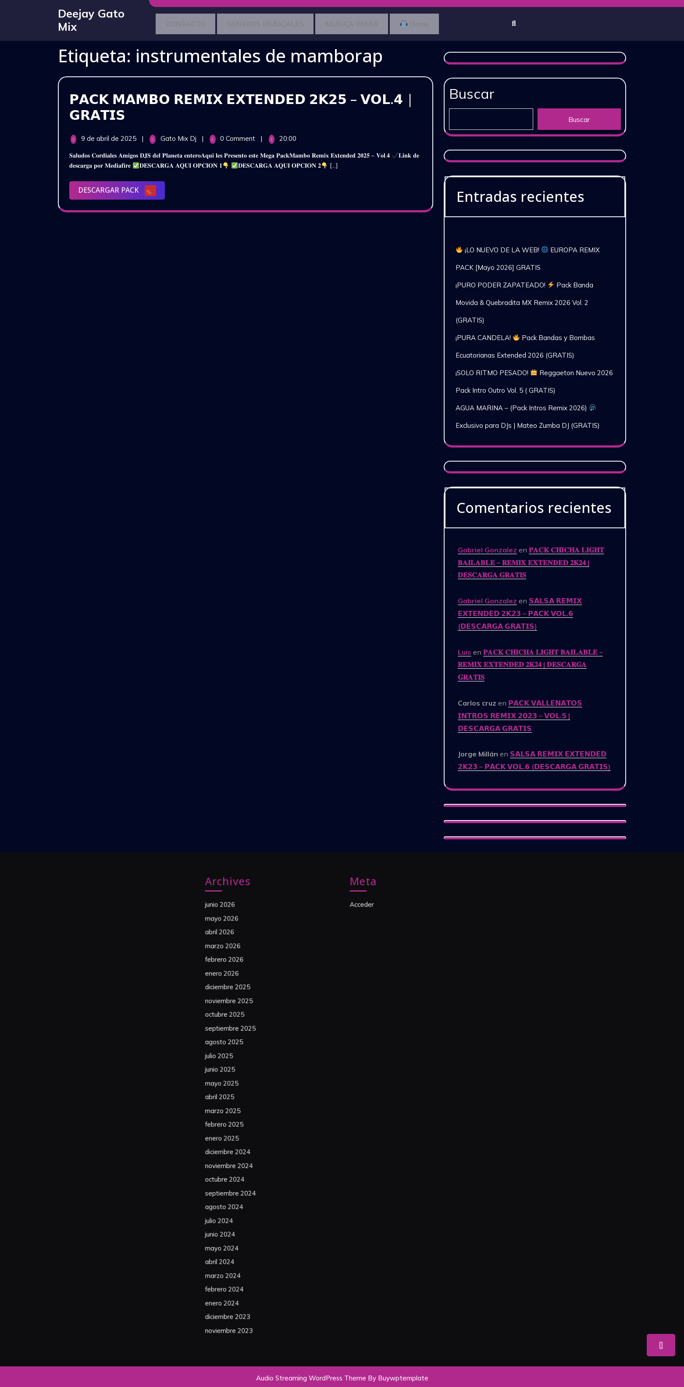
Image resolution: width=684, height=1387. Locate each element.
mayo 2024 (238, 1194)
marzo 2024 (239, 1212)
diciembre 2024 (242, 1133)
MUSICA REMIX (368, 22)
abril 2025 (237, 1098)
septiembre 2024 (244, 1159)
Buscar (472, 87)
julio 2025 (237, 1072)
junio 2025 (237, 1081)
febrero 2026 (240, 1011)
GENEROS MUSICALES (275, 22)
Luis (464, 645)
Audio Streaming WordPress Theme (311, 1375)
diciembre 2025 (242, 1028)
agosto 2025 (240, 1063)
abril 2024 (237, 1203)
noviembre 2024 (243, 1142)
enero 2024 (239, 1229)
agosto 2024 (240, 1168)
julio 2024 (237, 1176)
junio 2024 (237, 1185)
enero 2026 (239, 1019)
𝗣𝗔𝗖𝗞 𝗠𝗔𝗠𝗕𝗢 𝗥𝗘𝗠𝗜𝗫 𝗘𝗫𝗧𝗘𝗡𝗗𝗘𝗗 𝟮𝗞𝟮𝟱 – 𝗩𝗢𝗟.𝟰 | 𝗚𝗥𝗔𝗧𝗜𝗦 (241, 104)
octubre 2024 (240, 1151)
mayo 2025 (238, 1089)
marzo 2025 (239, 1107)
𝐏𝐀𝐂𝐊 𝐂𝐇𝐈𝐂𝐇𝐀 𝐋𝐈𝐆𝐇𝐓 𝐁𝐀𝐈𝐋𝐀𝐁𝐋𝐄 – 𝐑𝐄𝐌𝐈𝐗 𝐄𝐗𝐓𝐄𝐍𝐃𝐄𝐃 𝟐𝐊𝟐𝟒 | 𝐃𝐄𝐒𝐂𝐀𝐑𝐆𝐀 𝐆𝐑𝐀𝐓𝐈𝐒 (531, 555)
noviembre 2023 (243, 1246)
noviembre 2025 (243, 1037)
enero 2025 (239, 1124)
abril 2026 (237, 993)
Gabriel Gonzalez (487, 542)
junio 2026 (237, 976)
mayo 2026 (238, 985)
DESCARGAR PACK (121, 188)
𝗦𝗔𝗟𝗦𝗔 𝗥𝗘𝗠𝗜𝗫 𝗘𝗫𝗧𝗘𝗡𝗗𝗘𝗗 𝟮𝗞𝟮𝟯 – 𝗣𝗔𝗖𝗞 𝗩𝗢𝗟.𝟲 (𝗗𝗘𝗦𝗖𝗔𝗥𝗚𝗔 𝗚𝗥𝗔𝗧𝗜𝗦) (520, 607)
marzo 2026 (239, 1002)
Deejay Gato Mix (91, 18)
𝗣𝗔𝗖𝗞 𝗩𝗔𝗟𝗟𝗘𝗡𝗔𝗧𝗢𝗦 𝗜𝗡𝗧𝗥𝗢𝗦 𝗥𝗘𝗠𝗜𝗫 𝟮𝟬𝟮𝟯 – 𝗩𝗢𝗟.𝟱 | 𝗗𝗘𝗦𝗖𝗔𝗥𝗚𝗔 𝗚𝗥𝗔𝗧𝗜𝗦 (520, 709)
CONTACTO (189, 22)
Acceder (380, 976)
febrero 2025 (240, 1115)
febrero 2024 (240, 1220)
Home (437, 22)
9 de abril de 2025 (109, 135)
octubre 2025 (240, 1046)
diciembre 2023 (242, 1237)
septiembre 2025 (244, 1054)
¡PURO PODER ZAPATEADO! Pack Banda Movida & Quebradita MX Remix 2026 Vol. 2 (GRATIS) (524, 296)
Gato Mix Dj (179, 135)
